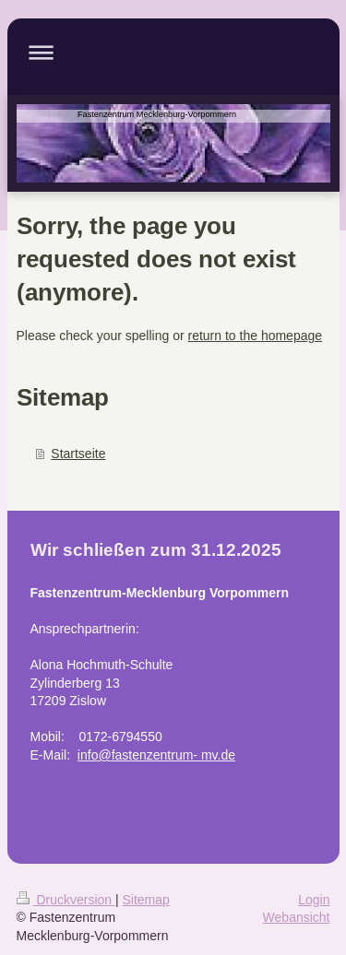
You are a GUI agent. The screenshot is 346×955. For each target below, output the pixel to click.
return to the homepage (255, 335)
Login (313, 899)
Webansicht (296, 917)
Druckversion (66, 899)
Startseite (78, 453)
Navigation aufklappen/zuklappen (173, 52)
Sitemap (146, 899)
